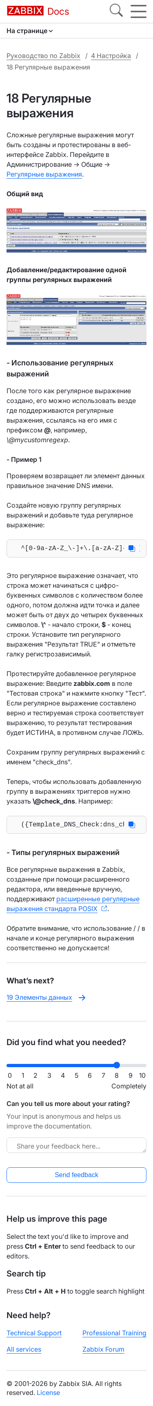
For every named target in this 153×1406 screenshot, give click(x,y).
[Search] (116, 11)
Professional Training (114, 1333)
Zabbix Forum (103, 1349)
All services (24, 1349)
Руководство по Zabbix (43, 55)
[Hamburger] (138, 11)
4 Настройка (111, 55)
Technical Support (34, 1333)
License (48, 1392)
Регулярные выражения (44, 174)
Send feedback (76, 1174)
